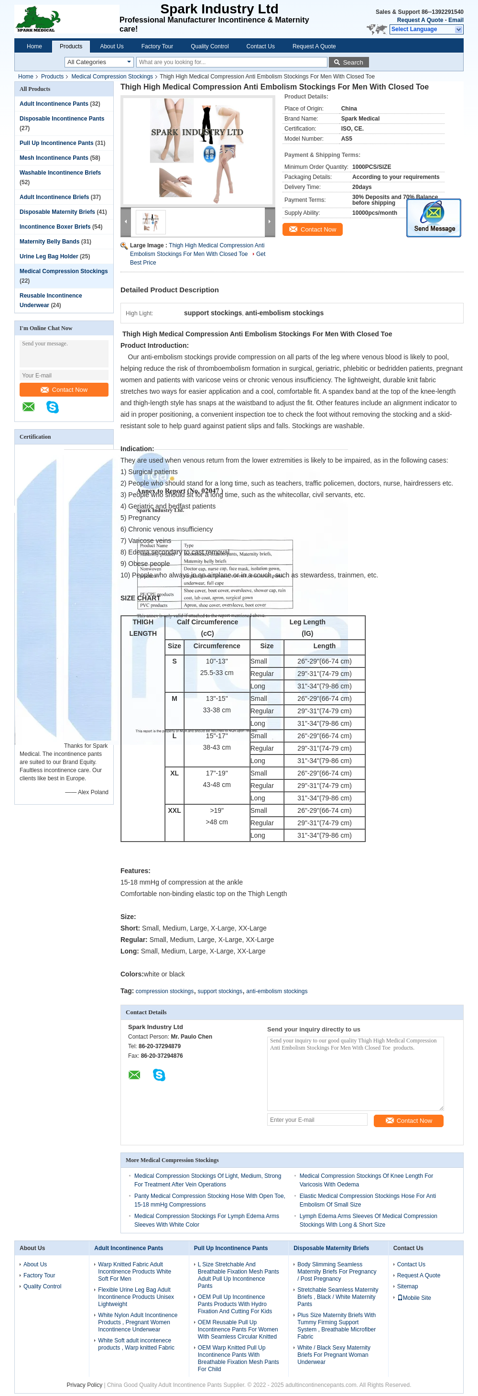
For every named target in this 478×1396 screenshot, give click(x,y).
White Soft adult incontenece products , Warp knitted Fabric (136, 1344)
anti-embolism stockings (276, 991)
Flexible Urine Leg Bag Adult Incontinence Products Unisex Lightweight (136, 1296)
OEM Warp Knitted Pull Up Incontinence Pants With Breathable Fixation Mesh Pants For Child (238, 1358)
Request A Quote (420, 20)
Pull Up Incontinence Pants (57, 143)
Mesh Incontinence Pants (54, 158)
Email (456, 20)
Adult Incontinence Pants (54, 103)
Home (34, 46)
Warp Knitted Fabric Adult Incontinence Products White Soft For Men (134, 1271)
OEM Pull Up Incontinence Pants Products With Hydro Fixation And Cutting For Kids (235, 1304)
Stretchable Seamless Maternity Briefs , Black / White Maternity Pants (337, 1296)
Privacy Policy (84, 1385)
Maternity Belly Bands (49, 241)
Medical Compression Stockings (112, 76)
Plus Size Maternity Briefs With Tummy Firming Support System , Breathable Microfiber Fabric (336, 1326)
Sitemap (407, 1286)
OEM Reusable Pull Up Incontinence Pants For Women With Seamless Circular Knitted (238, 1329)
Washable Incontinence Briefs (60, 172)
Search (353, 62)
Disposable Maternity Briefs (57, 212)
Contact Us (261, 46)
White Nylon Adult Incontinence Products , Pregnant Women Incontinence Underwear (137, 1322)
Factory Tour (157, 46)
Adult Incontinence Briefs (54, 197)
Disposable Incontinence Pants (62, 118)
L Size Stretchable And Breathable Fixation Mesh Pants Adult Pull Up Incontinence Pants (238, 1275)
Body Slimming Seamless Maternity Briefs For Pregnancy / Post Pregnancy (336, 1271)
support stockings (220, 991)
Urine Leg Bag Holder (49, 256)
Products (71, 46)
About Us (111, 46)
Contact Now (64, 389)
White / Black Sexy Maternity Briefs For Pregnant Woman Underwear (333, 1354)
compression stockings (165, 991)
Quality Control (209, 46)
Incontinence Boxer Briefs (55, 226)
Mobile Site (414, 1298)
